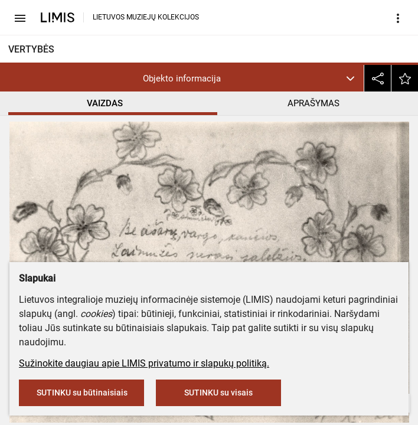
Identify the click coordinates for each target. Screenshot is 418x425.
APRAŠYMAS (313, 103)
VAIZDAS (105, 103)
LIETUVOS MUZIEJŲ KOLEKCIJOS (146, 17)
